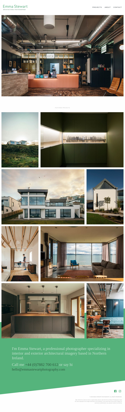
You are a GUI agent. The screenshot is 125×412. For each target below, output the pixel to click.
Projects (97, 7)
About (108, 7)
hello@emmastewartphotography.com (41, 370)
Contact (117, 7)
